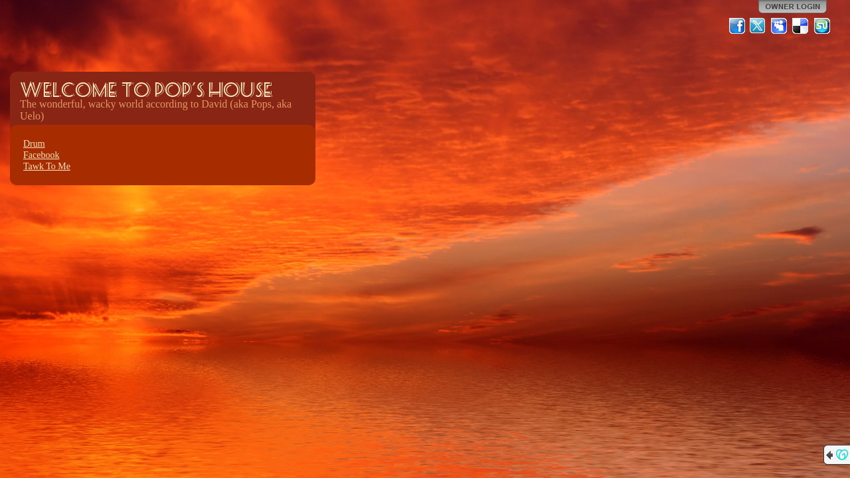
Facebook (41, 155)
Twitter (758, 26)
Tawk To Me (46, 166)
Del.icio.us (801, 26)
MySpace (779, 26)
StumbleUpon (822, 26)
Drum (34, 144)
